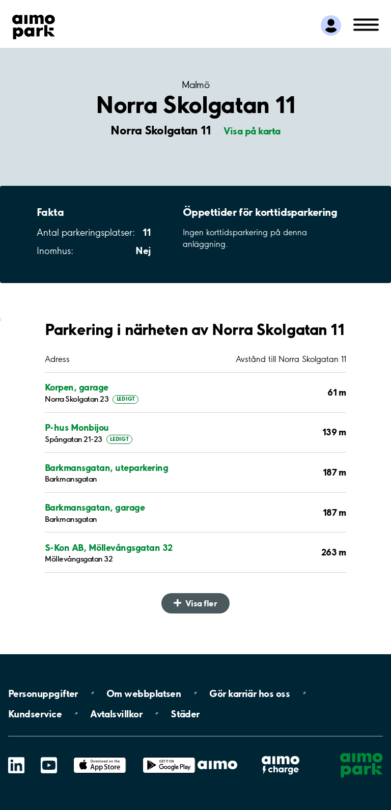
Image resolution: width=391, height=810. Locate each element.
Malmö (195, 85)
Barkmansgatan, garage (95, 507)
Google (169, 757)
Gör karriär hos (249, 693)
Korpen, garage (76, 387)
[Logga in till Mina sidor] (331, 25)
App (99, 757)
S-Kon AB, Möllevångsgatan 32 (109, 547)
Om (143, 693)
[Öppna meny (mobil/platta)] (366, 24)
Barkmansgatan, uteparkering (106, 467)
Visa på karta (252, 131)
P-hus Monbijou (77, 427)
